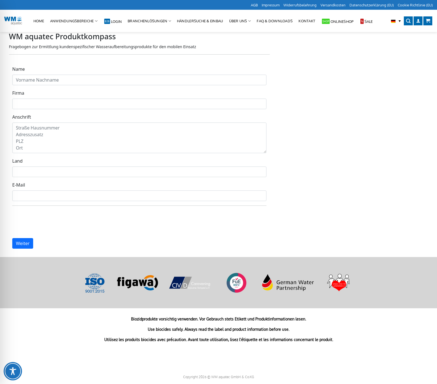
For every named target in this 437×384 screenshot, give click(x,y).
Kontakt (306, 21)
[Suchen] (408, 21)
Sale (369, 21)
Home (38, 21)
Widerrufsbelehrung (300, 5)
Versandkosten (333, 5)
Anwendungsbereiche (74, 21)
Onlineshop (342, 21)
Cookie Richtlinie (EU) (415, 5)
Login (116, 21)
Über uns (240, 21)
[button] (396, 21)
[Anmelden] (418, 21)
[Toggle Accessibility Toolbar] (12, 371)
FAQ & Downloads (275, 21)
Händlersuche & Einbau (200, 21)
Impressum (271, 5)
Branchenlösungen (149, 21)
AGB (254, 5)
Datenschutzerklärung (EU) (371, 5)
